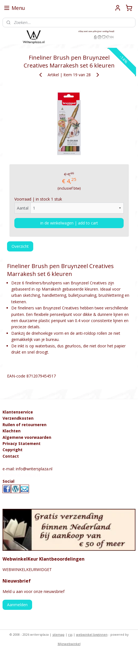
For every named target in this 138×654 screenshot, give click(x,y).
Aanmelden (17, 604)
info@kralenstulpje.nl (21, 475)
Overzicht (20, 246)
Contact (11, 456)
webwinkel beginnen (92, 634)
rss (70, 634)
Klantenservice (18, 412)
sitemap (58, 634)
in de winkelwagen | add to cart (69, 223)
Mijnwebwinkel (69, 644)
